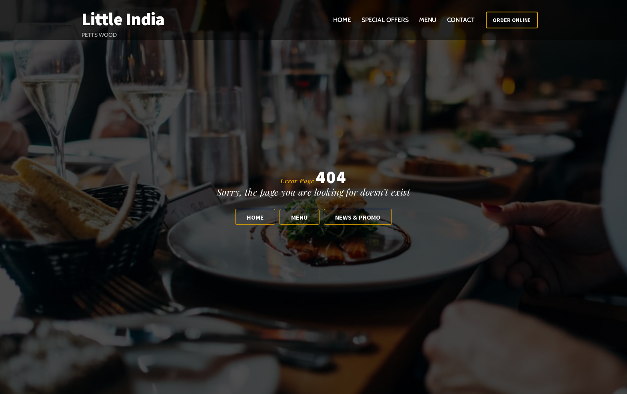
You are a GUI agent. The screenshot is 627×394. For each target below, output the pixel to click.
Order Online (512, 20)
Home (342, 20)
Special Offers (385, 20)
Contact (461, 20)
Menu (428, 20)
